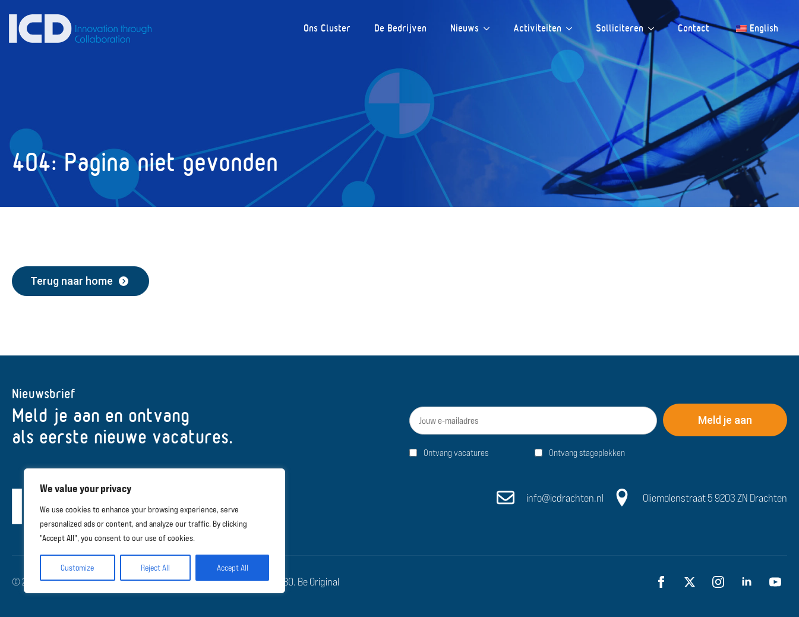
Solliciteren (619, 28)
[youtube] (775, 582)
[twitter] (690, 582)
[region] (154, 530)
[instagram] (718, 582)
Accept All (232, 567)
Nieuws (464, 28)
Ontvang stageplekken (587, 453)
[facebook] (661, 582)
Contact (693, 28)
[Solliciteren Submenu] (654, 28)
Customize (77, 567)
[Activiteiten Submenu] (572, 28)
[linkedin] (747, 582)
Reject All (155, 567)
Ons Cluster (327, 28)
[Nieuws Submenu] (490, 28)
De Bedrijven (400, 28)
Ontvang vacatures (456, 453)
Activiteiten (537, 28)
